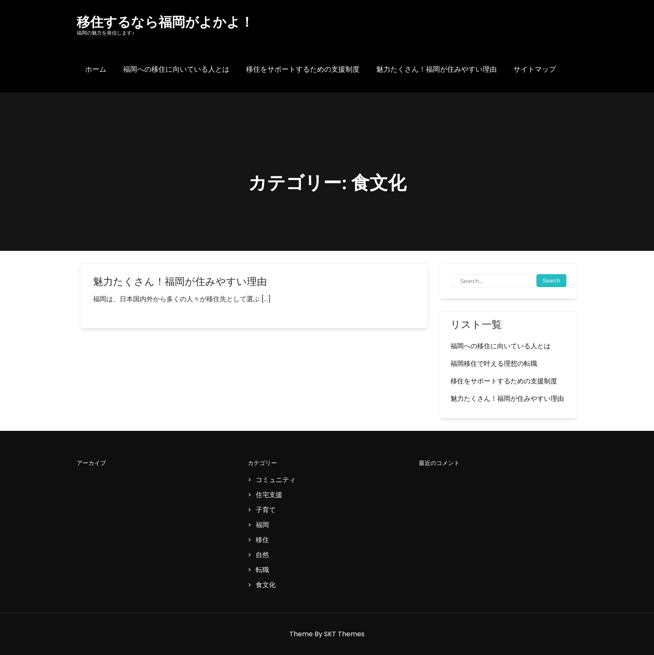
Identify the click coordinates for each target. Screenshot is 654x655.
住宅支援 (269, 495)
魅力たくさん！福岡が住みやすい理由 (436, 69)
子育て (266, 510)
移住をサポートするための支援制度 (303, 69)
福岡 (262, 525)
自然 (262, 555)
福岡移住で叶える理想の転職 (493, 363)
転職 (262, 570)
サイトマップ (534, 69)
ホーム (95, 69)
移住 (262, 540)
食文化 (266, 585)
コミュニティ (276, 480)
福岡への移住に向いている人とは (176, 69)
